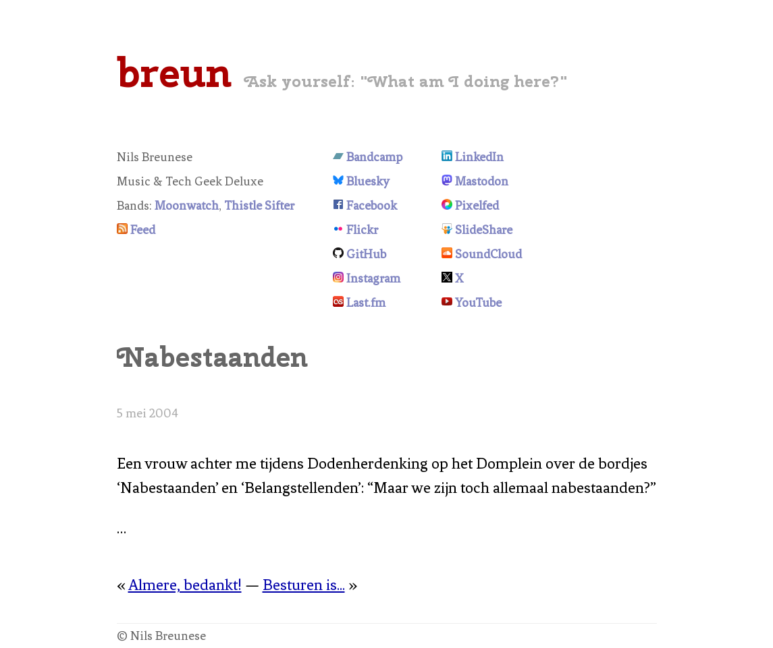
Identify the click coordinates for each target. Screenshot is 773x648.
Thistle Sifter (259, 205)
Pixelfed (477, 205)
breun (174, 72)
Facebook (371, 205)
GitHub (366, 254)
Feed (142, 230)
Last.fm (365, 302)
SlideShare (483, 230)
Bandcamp (374, 157)
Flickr (362, 230)
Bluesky (368, 181)
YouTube (478, 302)
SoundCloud (488, 254)
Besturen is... (304, 585)
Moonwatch (187, 205)
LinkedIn (479, 157)
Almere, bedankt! (185, 585)
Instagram (373, 278)
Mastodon (481, 181)
